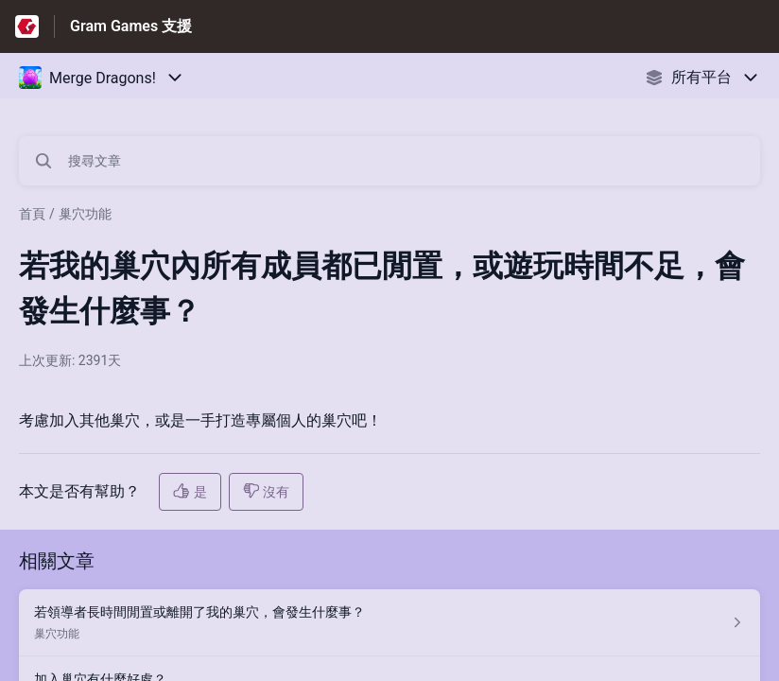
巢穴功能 (85, 213)
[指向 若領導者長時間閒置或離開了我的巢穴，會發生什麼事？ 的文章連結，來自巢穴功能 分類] (389, 622)
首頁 (32, 213)
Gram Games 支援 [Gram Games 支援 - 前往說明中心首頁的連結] (131, 26)
